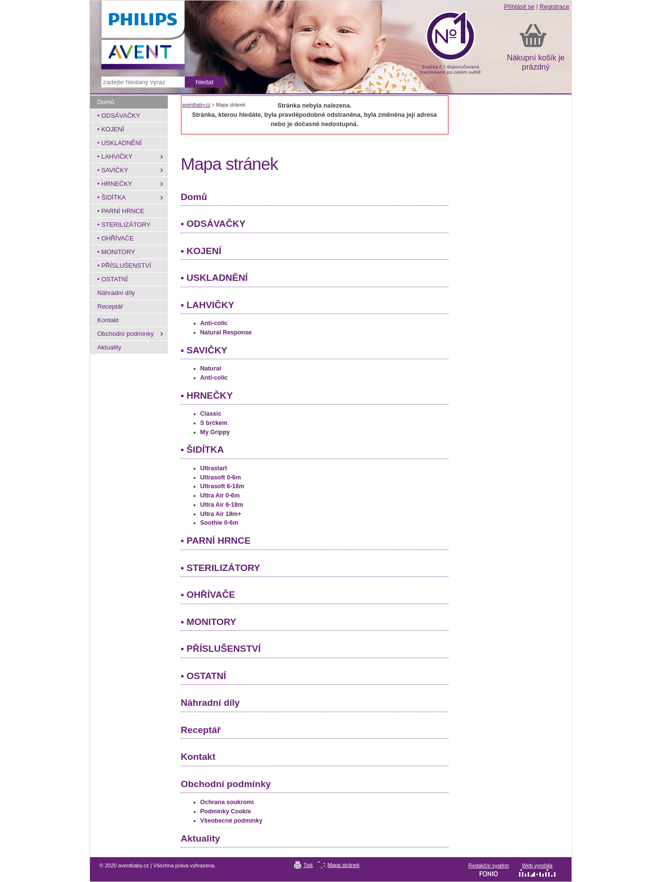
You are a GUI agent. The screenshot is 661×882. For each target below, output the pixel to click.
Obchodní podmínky (226, 784)
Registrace (554, 6)
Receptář (201, 730)
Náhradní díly (210, 703)
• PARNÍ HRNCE (216, 540)
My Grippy (215, 432)
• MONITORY (208, 622)
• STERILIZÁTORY (220, 568)
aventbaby (331, 46)
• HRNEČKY (207, 395)
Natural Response (226, 332)
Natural (210, 368)
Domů (194, 197)
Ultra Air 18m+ (220, 514)
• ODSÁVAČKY (213, 224)
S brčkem (214, 423)
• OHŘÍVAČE (208, 594)
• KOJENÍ (201, 251)
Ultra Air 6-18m (221, 504)
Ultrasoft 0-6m (220, 477)
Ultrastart (213, 468)
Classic (211, 413)
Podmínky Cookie (225, 811)
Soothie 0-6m (219, 522)
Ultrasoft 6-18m (222, 486)
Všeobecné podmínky (231, 820)
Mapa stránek (343, 865)
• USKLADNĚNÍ (214, 278)
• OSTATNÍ (203, 676)
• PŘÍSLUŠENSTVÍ (221, 648)
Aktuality (200, 838)
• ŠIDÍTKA (202, 449)
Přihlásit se (519, 6)
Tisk (308, 865)
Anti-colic (214, 323)
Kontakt (198, 757)
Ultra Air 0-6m (220, 495)
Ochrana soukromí (227, 802)
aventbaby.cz (196, 105)
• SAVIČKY (204, 350)
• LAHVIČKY (207, 305)
